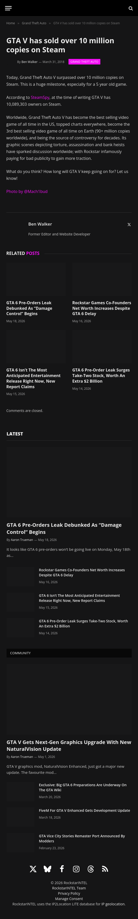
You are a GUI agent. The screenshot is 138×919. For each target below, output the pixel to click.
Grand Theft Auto (85, 61)
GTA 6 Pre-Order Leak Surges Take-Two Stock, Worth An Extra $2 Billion (101, 375)
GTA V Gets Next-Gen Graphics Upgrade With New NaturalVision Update (69, 745)
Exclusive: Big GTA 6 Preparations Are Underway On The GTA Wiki (83, 787)
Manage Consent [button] (69, 898)
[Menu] (8, 8)
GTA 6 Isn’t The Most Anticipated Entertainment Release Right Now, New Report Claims (33, 378)
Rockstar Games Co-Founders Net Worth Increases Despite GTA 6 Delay (101, 308)
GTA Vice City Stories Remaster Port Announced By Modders (82, 838)
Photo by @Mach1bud (27, 191)
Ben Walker (29, 62)
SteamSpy (40, 97)
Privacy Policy (69, 893)
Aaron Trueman (22, 540)
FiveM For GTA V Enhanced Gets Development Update (84, 810)
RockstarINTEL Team (69, 888)
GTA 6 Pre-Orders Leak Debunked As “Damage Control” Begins (29, 308)
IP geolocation (113, 904)
